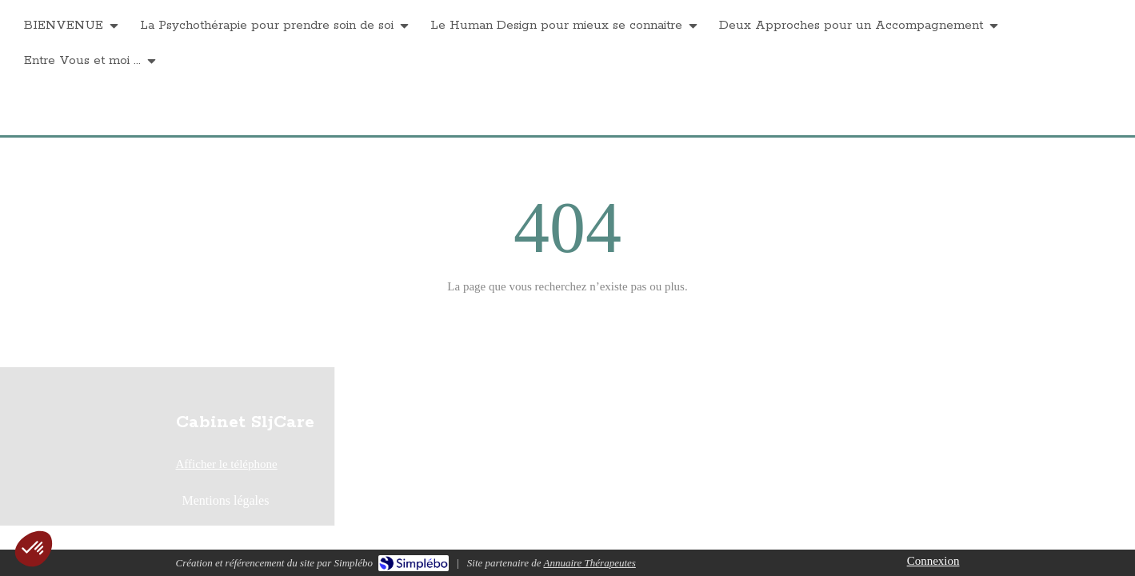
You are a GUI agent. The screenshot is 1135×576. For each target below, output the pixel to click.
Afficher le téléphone (227, 464)
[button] (33, 549)
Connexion (933, 560)
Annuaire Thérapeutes (589, 563)
